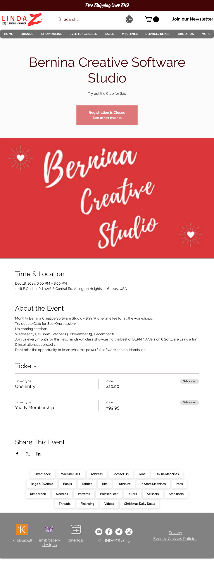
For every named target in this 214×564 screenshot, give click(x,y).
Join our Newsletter (192, 19)
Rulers (132, 494)
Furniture (124, 484)
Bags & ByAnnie (42, 484)
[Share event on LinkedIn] (38, 454)
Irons (179, 484)
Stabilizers (176, 494)
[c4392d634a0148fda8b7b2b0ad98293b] (119, 531)
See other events (107, 118)
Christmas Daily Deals (139, 504)
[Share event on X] (28, 454)
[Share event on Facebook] (17, 454)
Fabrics (87, 484)
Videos (109, 504)
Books (67, 484)
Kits (104, 484)
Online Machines (167, 474)
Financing (87, 504)
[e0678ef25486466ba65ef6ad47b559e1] (108, 531)
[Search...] (84, 19)
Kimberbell (38, 494)
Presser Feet (109, 494)
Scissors (153, 494)
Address (97, 474)
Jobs (141, 474)
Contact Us (120, 474)
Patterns (84, 494)
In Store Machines (153, 484)
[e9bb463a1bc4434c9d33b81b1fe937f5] (98, 531)
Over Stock (43, 474)
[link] (152, 19)
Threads (65, 504)
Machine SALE (70, 474)
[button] (27, 34)
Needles (62, 494)
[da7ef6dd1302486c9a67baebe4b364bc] (129, 531)
